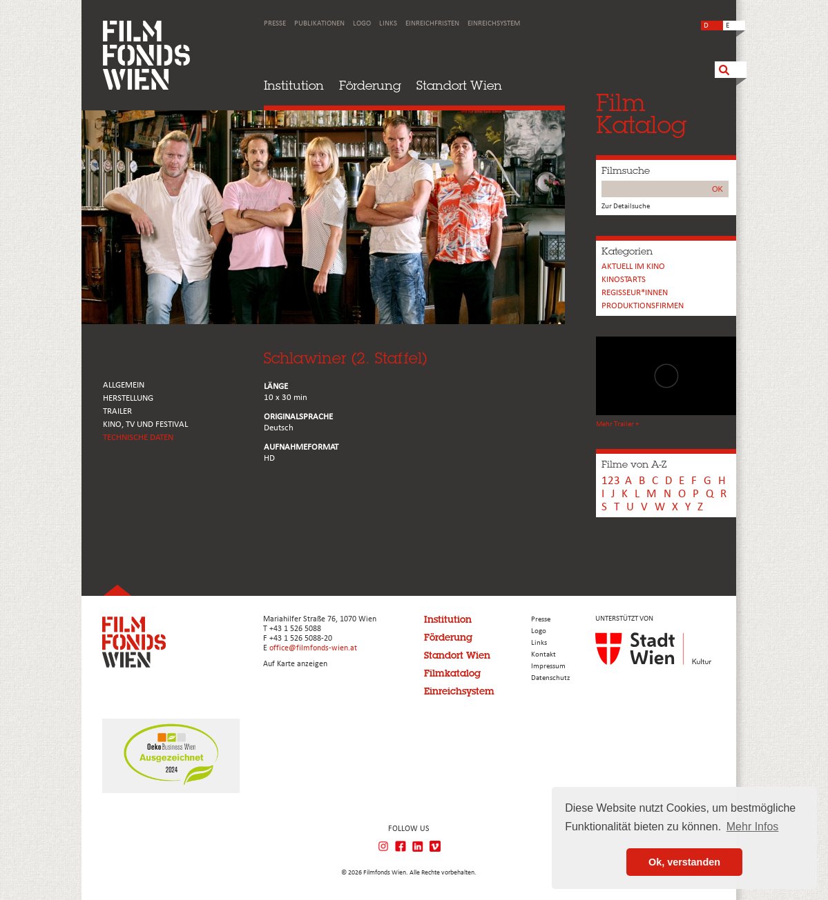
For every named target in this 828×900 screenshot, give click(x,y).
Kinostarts (623, 279)
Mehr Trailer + (617, 424)
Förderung (370, 85)
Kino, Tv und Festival (145, 424)
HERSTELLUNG (128, 398)
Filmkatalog (452, 673)
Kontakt (543, 655)
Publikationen (319, 24)
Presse (275, 24)
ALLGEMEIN (123, 385)
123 (610, 481)
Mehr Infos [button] (752, 826)
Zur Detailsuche (625, 206)
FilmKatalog (641, 113)
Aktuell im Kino (633, 266)
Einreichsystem (494, 24)
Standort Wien (459, 85)
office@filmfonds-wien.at (313, 648)
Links (388, 24)
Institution (294, 85)
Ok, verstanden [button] (684, 862)
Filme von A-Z (633, 464)
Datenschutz (550, 678)
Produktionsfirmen (642, 305)
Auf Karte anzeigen (295, 664)
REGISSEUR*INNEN (634, 292)
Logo (362, 24)
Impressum (548, 666)
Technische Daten (138, 437)
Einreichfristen (432, 24)
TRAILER (117, 411)
